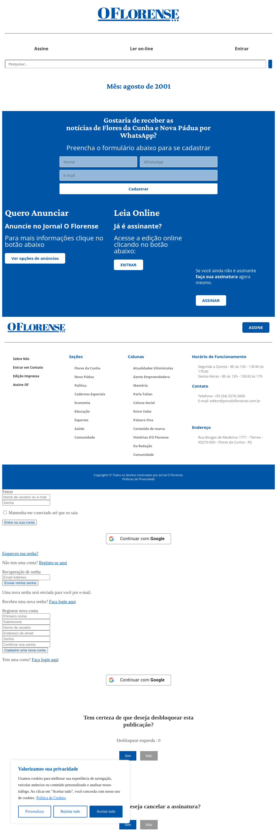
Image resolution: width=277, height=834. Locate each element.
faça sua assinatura (217, 277)
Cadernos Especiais (89, 394)
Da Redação (142, 446)
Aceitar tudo (106, 811)
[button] (38, 14)
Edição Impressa (26, 376)
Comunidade (84, 437)
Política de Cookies (51, 798)
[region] (70, 791)
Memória (140, 385)
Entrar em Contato (28, 367)
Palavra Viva (143, 420)
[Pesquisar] (270, 64)
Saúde (79, 428)
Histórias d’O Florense (151, 437)
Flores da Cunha (87, 368)
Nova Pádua (84, 377)
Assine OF (21, 384)
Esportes (81, 420)
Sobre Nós (21, 359)
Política (80, 385)
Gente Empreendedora (151, 377)
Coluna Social (144, 403)
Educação (82, 411)
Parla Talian (143, 394)
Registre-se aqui (53, 562)
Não (149, 756)
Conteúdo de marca (149, 428)
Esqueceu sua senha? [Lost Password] (20, 553)
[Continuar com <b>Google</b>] (138, 538)
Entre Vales (142, 411)
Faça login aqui (62, 601)
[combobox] (135, 64)
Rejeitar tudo (70, 811)
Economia (82, 403)
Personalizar (34, 811)
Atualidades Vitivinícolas (153, 368)
